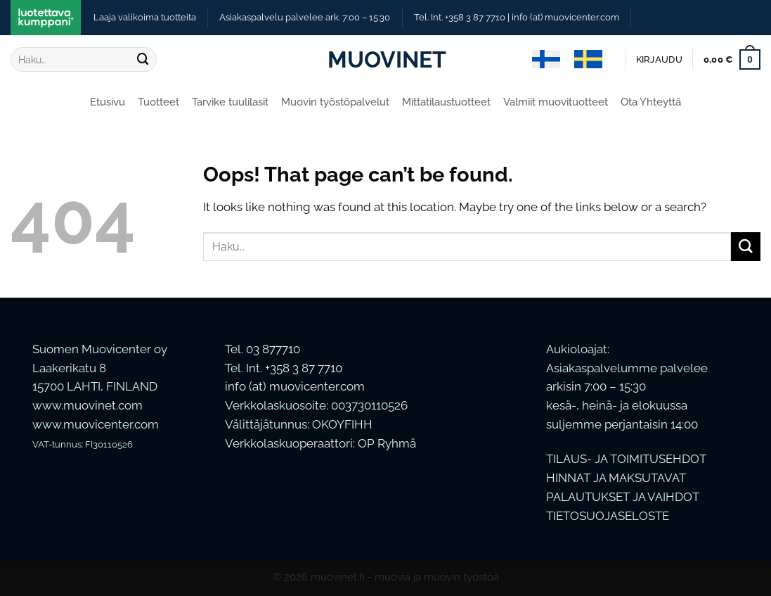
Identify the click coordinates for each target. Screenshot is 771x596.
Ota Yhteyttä (651, 102)
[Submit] (142, 59)
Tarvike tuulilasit (230, 102)
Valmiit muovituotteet (555, 102)
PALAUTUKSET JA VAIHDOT (622, 497)
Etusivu (107, 102)
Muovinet (386, 60)
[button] (659, 60)
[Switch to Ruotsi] (588, 59)
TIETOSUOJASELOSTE (607, 516)
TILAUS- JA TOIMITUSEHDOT (626, 459)
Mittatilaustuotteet (446, 102)
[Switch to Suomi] (546, 59)
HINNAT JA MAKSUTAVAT (616, 478)
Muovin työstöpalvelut (335, 102)
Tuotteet (158, 102)
